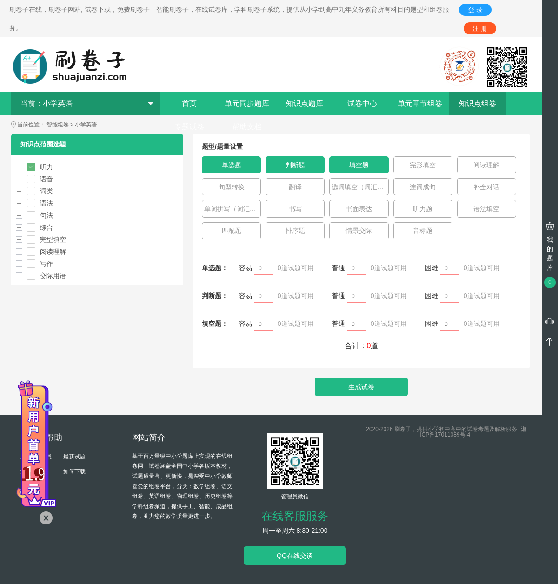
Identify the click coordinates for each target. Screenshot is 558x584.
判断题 (295, 165)
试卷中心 (362, 103)
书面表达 (359, 208)
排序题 (295, 230)
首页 (189, 103)
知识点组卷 (477, 103)
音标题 (422, 230)
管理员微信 (295, 496)
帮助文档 (247, 127)
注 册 (479, 28)
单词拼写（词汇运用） (232, 208)
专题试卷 (189, 127)
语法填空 (486, 208)
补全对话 (486, 187)
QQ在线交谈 (295, 555)
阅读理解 (486, 165)
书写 (295, 208)
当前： (86, 103)
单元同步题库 (247, 103)
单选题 (231, 165)
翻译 (295, 187)
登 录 (475, 9)
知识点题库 (304, 103)
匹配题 (231, 230)
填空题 (359, 165)
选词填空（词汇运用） (360, 187)
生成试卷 (361, 387)
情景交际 (359, 230)
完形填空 (423, 165)
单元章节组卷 (420, 103)
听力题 (422, 208)
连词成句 (423, 187)
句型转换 (232, 187)
